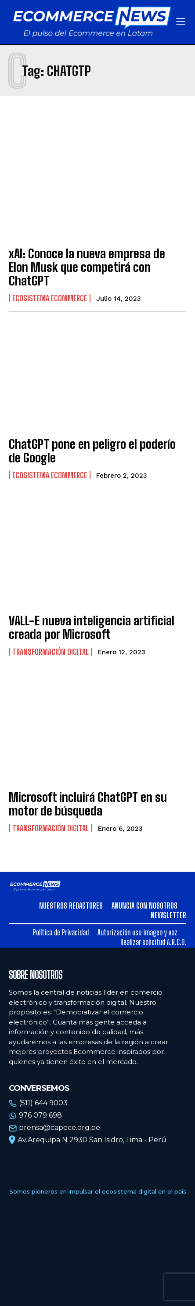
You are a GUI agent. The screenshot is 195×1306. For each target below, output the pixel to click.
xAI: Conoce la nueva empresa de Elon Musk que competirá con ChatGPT (87, 267)
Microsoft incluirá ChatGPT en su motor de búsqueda (88, 804)
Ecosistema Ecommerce (49, 298)
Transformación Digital (50, 652)
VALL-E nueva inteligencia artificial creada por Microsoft (91, 627)
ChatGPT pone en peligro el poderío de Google (92, 451)
